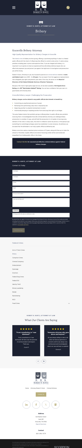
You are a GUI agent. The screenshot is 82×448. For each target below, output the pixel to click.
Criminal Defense (52, 388)
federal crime (19, 59)
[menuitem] (41, 250)
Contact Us (41, 394)
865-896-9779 (41, 434)
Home (27, 388)
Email (14, 188)
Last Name (15, 177)
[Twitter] (46, 405)
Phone (14, 182)
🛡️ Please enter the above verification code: (24, 214)
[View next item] (44, 361)
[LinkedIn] (26, 405)
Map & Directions (41, 424)
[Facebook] (36, 405)
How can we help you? (18, 199)
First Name (15, 171)
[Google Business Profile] (55, 405)
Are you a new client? (18, 193)
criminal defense (52, 75)
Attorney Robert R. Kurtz (38, 388)
